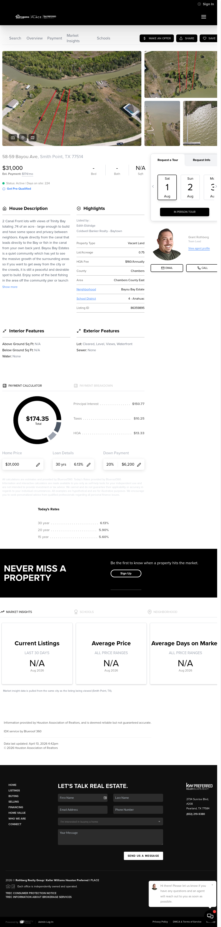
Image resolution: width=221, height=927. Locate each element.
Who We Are (17, 818)
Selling (13, 801)
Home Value (17, 813)
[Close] (212, 884)
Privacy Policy (160, 921)
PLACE (95, 880)
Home (12, 785)
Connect (14, 824)
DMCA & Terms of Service (187, 921)
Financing (15, 807)
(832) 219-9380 (195, 814)
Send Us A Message (143, 855)
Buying (13, 796)
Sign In (206, 4)
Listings (14, 790)
